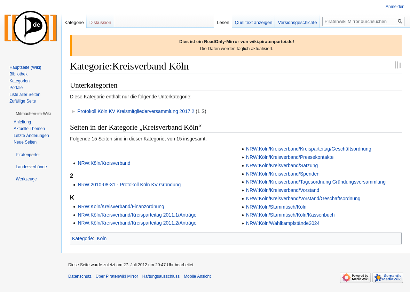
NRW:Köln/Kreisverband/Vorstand (282, 190)
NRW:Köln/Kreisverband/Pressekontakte (290, 157)
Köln (102, 238)
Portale (16, 87)
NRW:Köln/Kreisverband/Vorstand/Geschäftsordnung (303, 198)
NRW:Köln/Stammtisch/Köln (276, 207)
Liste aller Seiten (24, 94)
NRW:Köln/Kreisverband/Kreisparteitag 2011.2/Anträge (137, 223)
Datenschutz (80, 276)
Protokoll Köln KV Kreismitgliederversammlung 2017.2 (135, 111)
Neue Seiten (25, 142)
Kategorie (82, 238)
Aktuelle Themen (29, 128)
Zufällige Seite (22, 101)
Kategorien (19, 81)
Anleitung (22, 122)
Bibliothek (18, 74)
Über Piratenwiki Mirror (117, 276)
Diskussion (100, 22)
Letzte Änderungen (31, 135)
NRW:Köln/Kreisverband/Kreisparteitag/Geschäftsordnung (308, 149)
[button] (33, 113)
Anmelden (395, 6)
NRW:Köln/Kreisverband (104, 163)
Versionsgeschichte (297, 22)
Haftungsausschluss (161, 276)
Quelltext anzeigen (254, 22)
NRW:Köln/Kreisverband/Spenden (283, 174)
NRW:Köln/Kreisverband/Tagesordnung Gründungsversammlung (316, 182)
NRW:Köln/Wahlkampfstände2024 (283, 223)
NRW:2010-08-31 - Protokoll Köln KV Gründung (129, 184)
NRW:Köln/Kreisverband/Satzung (282, 165)
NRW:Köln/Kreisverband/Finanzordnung (121, 206)
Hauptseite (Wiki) (25, 67)
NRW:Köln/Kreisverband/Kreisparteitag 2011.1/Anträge (137, 215)
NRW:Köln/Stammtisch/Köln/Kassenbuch (290, 215)
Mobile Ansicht (197, 276)
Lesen (223, 22)
